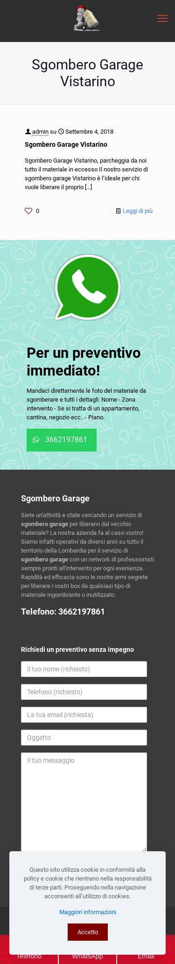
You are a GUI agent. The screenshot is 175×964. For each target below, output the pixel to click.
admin (40, 131)
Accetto (87, 932)
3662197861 (81, 611)
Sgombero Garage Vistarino (66, 144)
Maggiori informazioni (87, 912)
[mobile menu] (162, 19)
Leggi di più (138, 210)
